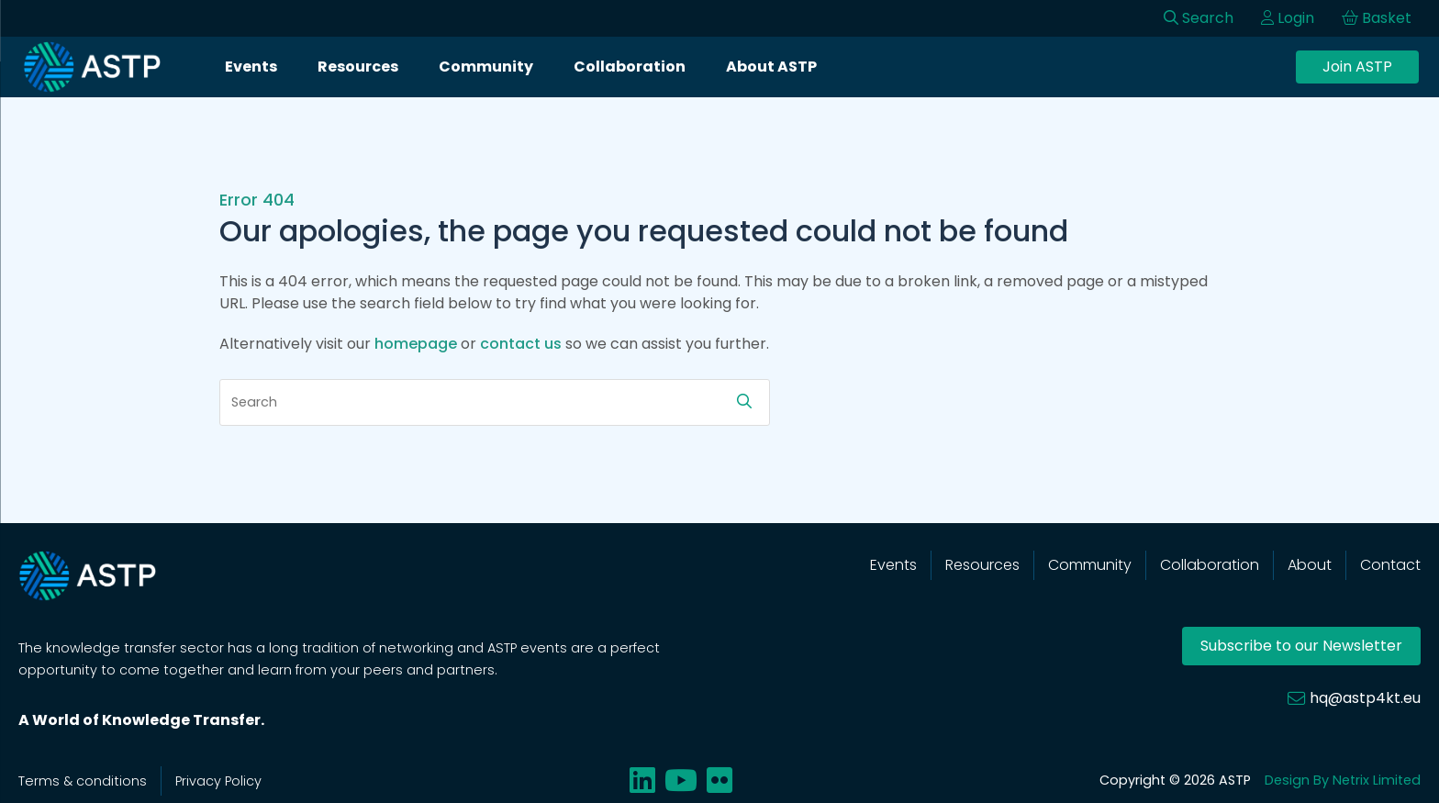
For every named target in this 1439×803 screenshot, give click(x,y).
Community (486, 66)
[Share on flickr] (719, 780)
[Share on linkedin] (642, 780)
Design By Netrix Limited (1343, 780)
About (1310, 564)
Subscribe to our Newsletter (1301, 645)
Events (251, 66)
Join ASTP (1357, 66)
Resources (358, 66)
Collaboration (630, 66)
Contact (1390, 564)
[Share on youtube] (680, 780)
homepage (415, 343)
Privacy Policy (218, 781)
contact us (521, 343)
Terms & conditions (82, 781)
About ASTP (771, 66)
